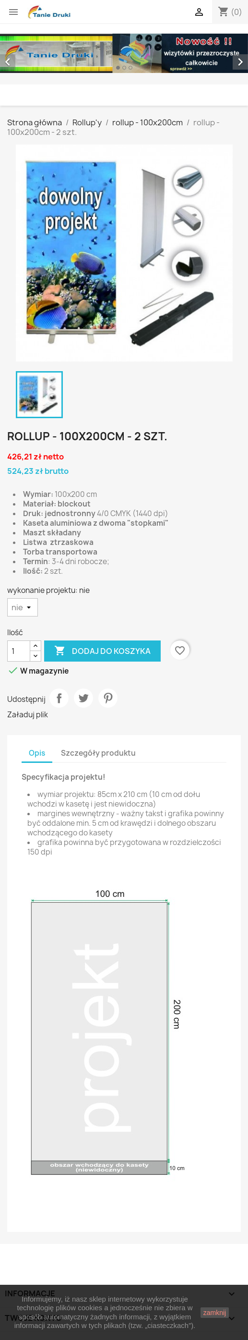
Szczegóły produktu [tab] (98, 753)
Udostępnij (59, 698)
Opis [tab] (37, 753)
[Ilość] (18, 651)
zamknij (214, 1312)
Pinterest (108, 698)
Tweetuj (83, 698)
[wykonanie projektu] (22, 607)
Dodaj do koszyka (102, 651)
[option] (124, 53)
